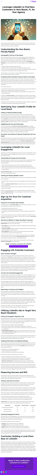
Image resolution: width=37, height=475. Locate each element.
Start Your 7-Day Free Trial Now (19, 466)
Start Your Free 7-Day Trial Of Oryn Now (18, 246)
